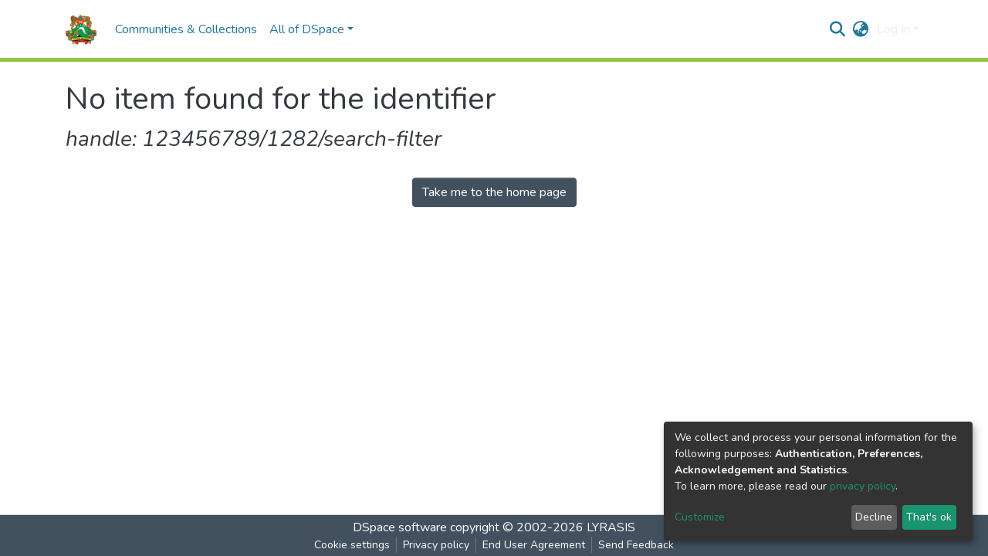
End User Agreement (533, 544)
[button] (861, 29)
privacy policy (862, 486)
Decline (873, 517)
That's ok (929, 517)
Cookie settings (352, 544)
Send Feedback (636, 544)
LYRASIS (611, 527)
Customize (700, 517)
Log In (893, 29)
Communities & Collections (186, 29)
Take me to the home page (494, 192)
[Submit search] (837, 29)
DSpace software (400, 527)
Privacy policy (436, 544)
